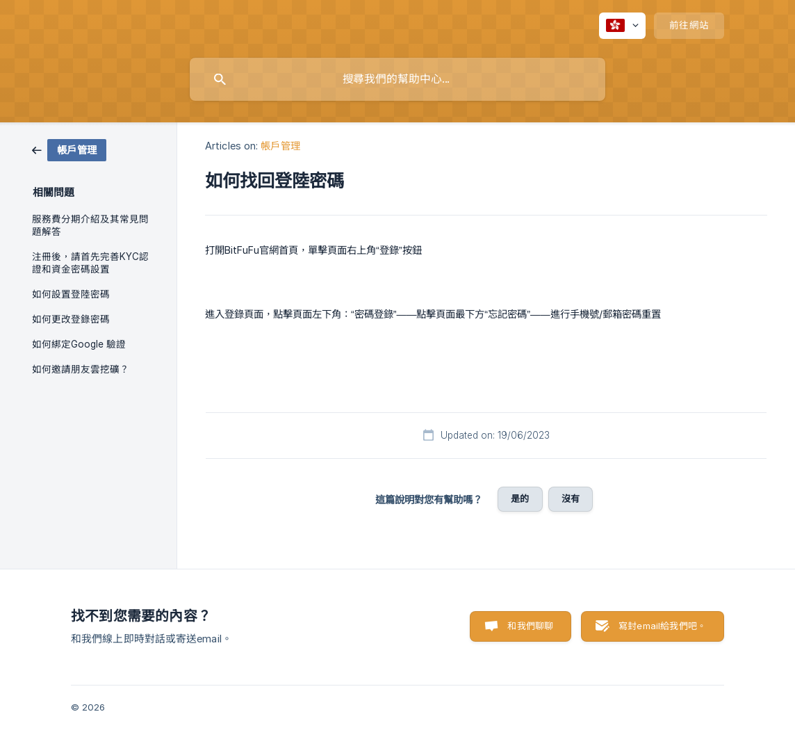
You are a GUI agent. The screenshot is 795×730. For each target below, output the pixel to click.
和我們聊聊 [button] (530, 625)
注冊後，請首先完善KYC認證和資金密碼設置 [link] (90, 263)
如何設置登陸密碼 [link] (71, 294)
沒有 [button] (571, 498)
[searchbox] (397, 79)
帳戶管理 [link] (280, 146)
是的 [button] (520, 498)
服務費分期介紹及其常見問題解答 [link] (90, 225)
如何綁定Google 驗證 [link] (79, 344)
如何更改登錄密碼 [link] (71, 319)
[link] (69, 149)
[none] (622, 26)
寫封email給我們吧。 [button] (662, 625)
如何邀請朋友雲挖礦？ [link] (80, 369)
